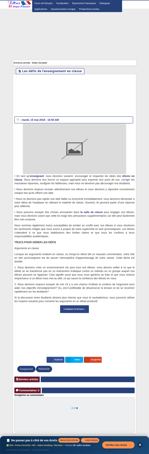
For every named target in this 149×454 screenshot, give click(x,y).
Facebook (55, 360)
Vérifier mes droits (118, 445)
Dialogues (105, 3)
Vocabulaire (62, 3)
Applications (40, 9)
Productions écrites (89, 9)
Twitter (73, 360)
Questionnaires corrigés (63, 9)
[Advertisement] (74, 38)
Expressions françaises (84, 3)
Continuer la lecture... (74, 309)
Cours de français (43, 3)
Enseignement (26, 369)
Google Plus (93, 360)
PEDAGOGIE (44, 369)
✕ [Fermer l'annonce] (140, 445)
